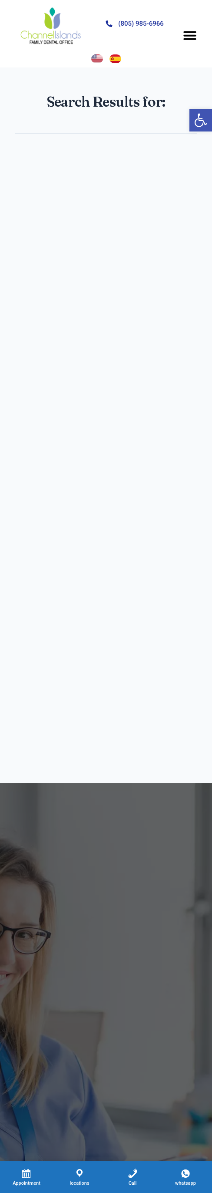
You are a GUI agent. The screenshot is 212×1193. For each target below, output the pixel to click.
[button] (189, 35)
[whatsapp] (185, 1177)
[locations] (79, 1177)
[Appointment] (26, 1177)
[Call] (132, 1177)
